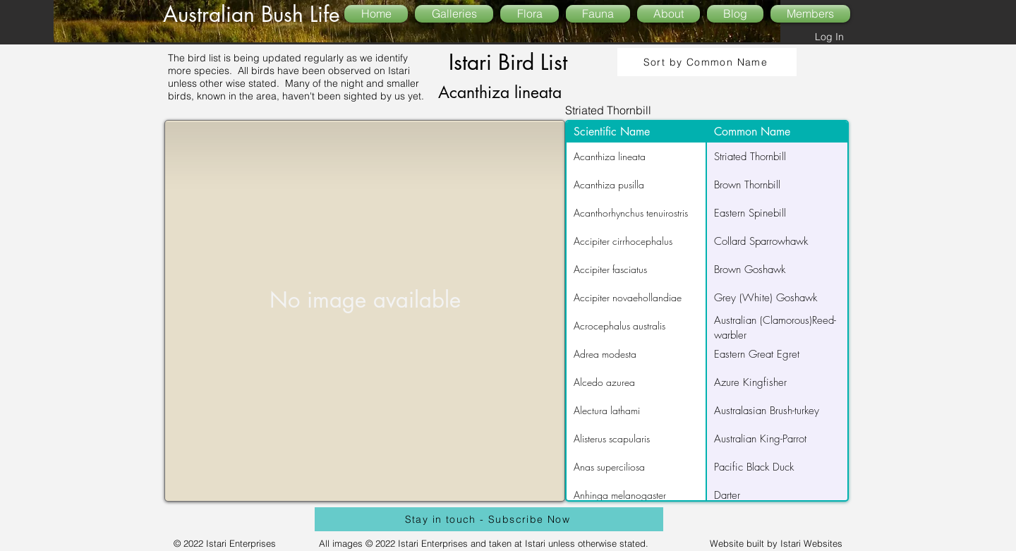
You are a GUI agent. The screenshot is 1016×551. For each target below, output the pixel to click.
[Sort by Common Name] (707, 62)
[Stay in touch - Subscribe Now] (489, 519)
